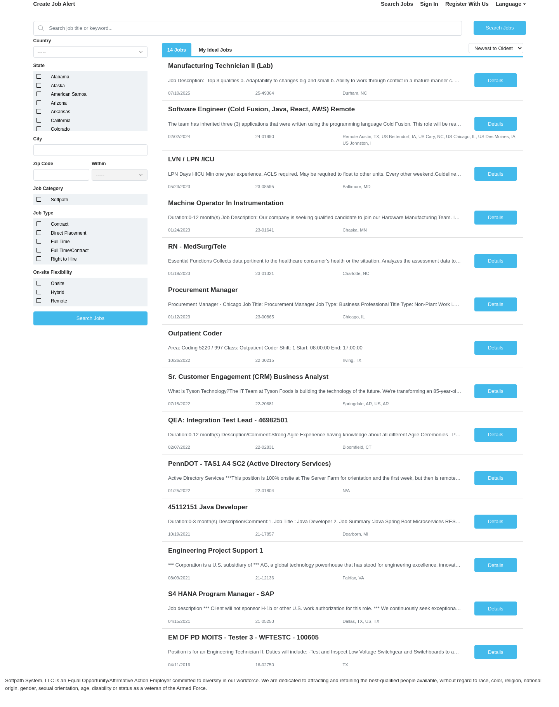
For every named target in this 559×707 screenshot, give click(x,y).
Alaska (58, 85)
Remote (59, 301)
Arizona (59, 103)
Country (42, 40)
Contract (59, 224)
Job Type (43, 213)
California (61, 120)
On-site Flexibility (52, 272)
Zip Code (43, 163)
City (37, 139)
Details (495, 80)
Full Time (60, 241)
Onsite (57, 283)
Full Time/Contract (70, 250)
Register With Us (467, 4)
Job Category (48, 188)
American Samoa (69, 94)
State (39, 65)
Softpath (59, 199)
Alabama (60, 77)
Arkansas (60, 111)
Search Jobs (397, 4)
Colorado (60, 129)
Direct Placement (68, 233)
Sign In (429, 4)
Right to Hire (64, 259)
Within (99, 163)
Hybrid (57, 292)
